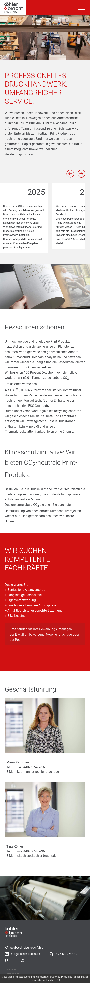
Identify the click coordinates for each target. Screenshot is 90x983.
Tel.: (9, 767)
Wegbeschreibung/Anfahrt (26, 947)
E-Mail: (11, 772)
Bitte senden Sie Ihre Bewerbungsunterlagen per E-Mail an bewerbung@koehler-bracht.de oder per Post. (44, 634)
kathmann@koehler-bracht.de (38, 772)
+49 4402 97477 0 (65, 954)
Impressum (11, 969)
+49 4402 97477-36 (31, 851)
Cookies (55, 976)
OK (58, 980)
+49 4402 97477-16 (31, 767)
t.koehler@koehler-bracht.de (36, 856)
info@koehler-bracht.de (25, 954)
